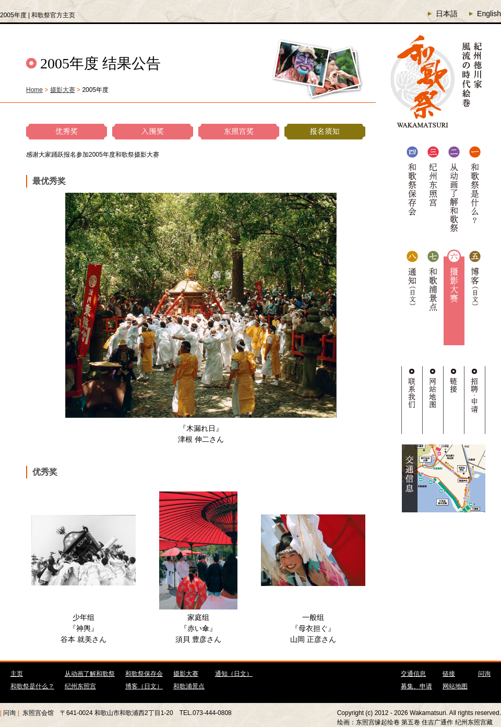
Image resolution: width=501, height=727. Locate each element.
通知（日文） (234, 673)
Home (34, 89)
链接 (449, 673)
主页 (16, 673)
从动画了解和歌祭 (90, 673)
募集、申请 (416, 686)
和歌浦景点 (189, 686)
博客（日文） (144, 686)
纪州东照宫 (80, 686)
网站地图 (455, 686)
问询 (484, 673)
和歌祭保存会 (144, 673)
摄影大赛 (62, 89)
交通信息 (413, 673)
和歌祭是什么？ (32, 686)
